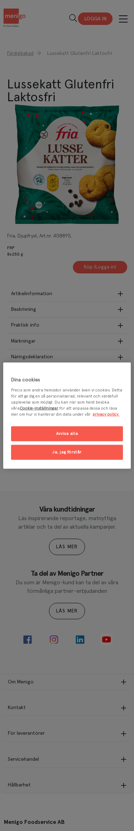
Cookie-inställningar (39, 408)
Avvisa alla (67, 434)
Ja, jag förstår (67, 452)
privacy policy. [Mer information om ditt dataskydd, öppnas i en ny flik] (106, 414)
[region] (66, 415)
